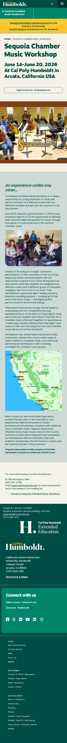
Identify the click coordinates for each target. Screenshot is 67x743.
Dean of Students (16, 699)
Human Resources (16, 683)
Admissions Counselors (21, 602)
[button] (52, 4)
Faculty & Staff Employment (21, 674)
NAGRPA (11, 662)
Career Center (14, 687)
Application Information (33, 90)
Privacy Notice (15, 649)
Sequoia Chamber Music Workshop (13, 13)
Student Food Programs (19, 716)
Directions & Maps (17, 577)
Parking (11, 708)
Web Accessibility (17, 645)
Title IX (12, 658)
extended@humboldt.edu (16, 514)
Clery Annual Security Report (22, 724)
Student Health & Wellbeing (21, 720)
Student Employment (17, 678)
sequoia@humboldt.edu (24, 486)
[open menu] (62, 4)
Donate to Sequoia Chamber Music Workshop (35, 494)
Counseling (13, 703)
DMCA (10, 653)
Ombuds (11, 729)
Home (7, 39)
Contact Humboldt (17, 607)
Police (11, 712)
